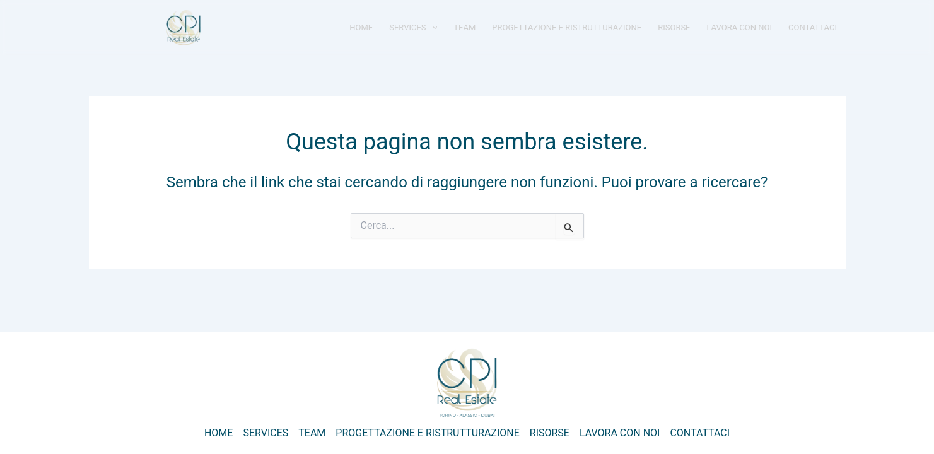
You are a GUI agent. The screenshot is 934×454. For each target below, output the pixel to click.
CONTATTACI (812, 27)
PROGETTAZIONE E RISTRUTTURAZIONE (566, 27)
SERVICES (413, 27)
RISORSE (674, 27)
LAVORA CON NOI (740, 27)
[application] (432, 27)
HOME (361, 27)
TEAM (464, 27)
